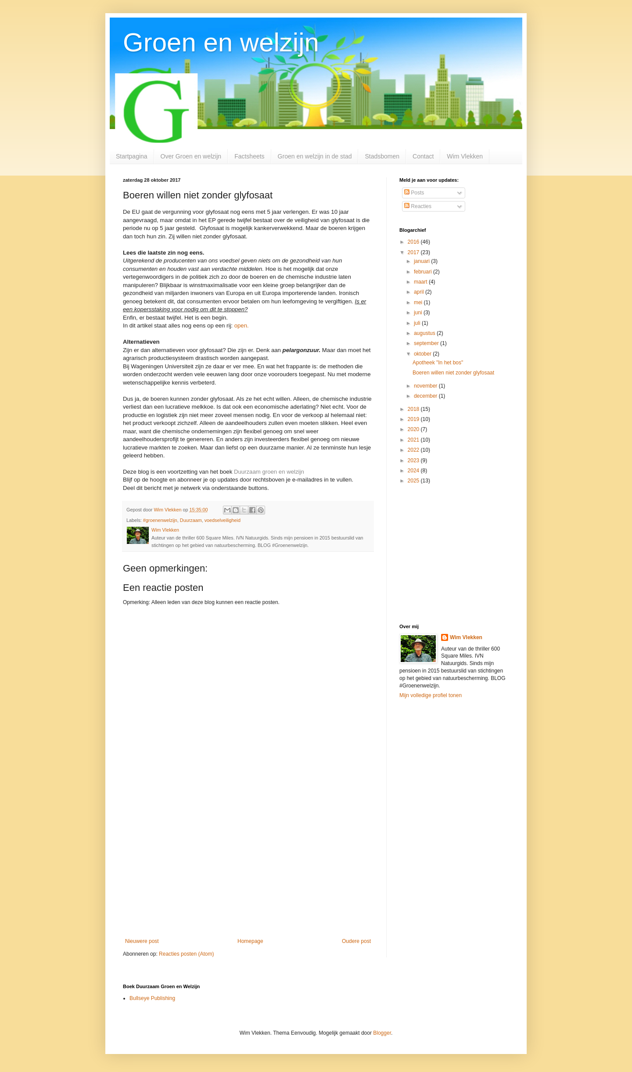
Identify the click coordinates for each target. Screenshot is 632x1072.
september (427, 343)
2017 (414, 252)
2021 (414, 440)
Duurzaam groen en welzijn (269, 471)
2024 (414, 471)
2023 (414, 460)
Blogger (382, 1033)
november (426, 386)
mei (419, 302)
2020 (414, 429)
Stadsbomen (382, 156)
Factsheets (249, 156)
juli (418, 323)
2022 (414, 450)
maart (421, 282)
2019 (414, 419)
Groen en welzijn (221, 42)
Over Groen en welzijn (191, 156)
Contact (423, 156)
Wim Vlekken (465, 156)
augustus (425, 333)
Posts (414, 193)
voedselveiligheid (223, 520)
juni (419, 312)
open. (241, 325)
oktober (423, 354)
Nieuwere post (142, 941)
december (426, 396)
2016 (414, 242)
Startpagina (131, 156)
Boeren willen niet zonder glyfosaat (453, 373)
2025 (414, 481)
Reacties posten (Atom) (186, 954)
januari (422, 261)
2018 (414, 409)
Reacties (417, 206)
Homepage (250, 941)
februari (423, 272)
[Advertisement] (248, 865)
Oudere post (356, 941)
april (419, 292)
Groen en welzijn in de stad (315, 156)
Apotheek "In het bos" (438, 363)
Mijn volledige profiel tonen (430, 695)
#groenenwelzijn (160, 520)
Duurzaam (191, 520)
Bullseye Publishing (152, 998)
